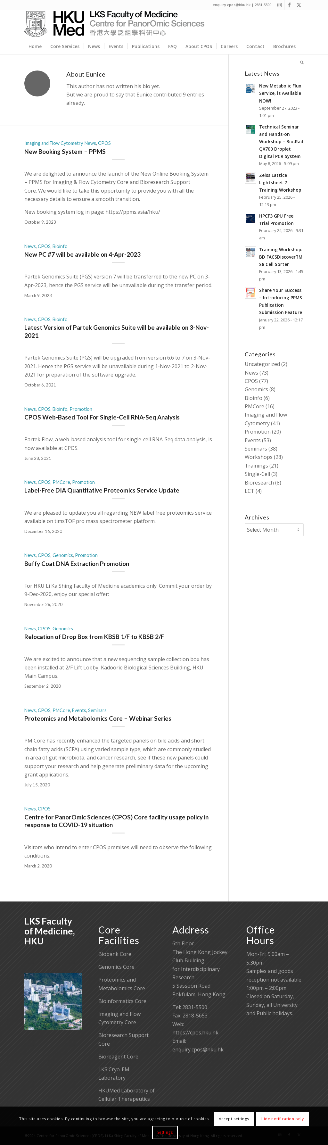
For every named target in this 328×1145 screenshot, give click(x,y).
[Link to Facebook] (289, 5)
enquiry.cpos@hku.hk (198, 1049)
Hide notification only (282, 1119)
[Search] (300, 62)
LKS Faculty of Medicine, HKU (49, 931)
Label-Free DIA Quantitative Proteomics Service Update (101, 490)
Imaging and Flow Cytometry (53, 143)
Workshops (259, 456)
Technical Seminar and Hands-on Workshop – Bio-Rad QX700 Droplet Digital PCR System (281, 141)
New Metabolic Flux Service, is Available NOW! (280, 93)
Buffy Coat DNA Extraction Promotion (76, 563)
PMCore (61, 482)
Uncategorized (262, 364)
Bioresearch (259, 482)
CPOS (104, 143)
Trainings (256, 465)
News (90, 143)
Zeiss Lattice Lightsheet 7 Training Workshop (280, 182)
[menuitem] (35, 46)
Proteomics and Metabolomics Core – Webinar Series (97, 718)
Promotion (81, 409)
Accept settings (234, 1119)
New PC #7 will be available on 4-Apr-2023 (82, 254)
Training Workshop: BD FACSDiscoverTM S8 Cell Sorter (280, 256)
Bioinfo (60, 246)
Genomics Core (116, 966)
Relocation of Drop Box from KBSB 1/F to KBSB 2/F (94, 636)
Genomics (63, 555)
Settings (165, 1132)
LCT (249, 490)
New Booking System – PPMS (65, 151)
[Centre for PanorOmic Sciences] (114, 24)
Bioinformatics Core (122, 1001)
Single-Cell (257, 473)
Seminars (97, 710)
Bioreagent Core (118, 1056)
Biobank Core (114, 954)
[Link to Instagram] (279, 5)
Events (79, 710)
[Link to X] (299, 5)
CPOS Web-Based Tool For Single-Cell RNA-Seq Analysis (102, 417)
